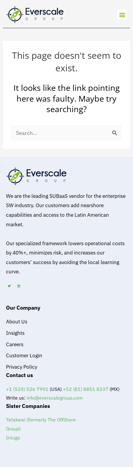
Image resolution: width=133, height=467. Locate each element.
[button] (122, 14)
